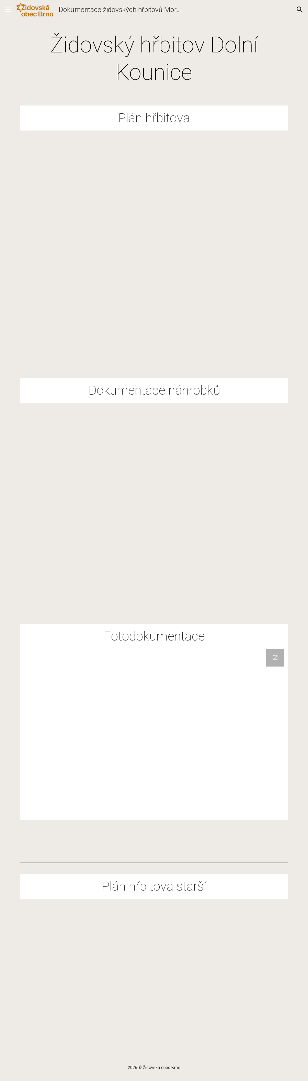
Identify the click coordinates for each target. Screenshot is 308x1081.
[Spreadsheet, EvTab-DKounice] (154, 505)
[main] (154, 59)
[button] (8, 9)
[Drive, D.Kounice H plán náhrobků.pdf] (154, 972)
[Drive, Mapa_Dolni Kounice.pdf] (154, 246)
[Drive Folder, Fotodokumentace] (154, 734)
